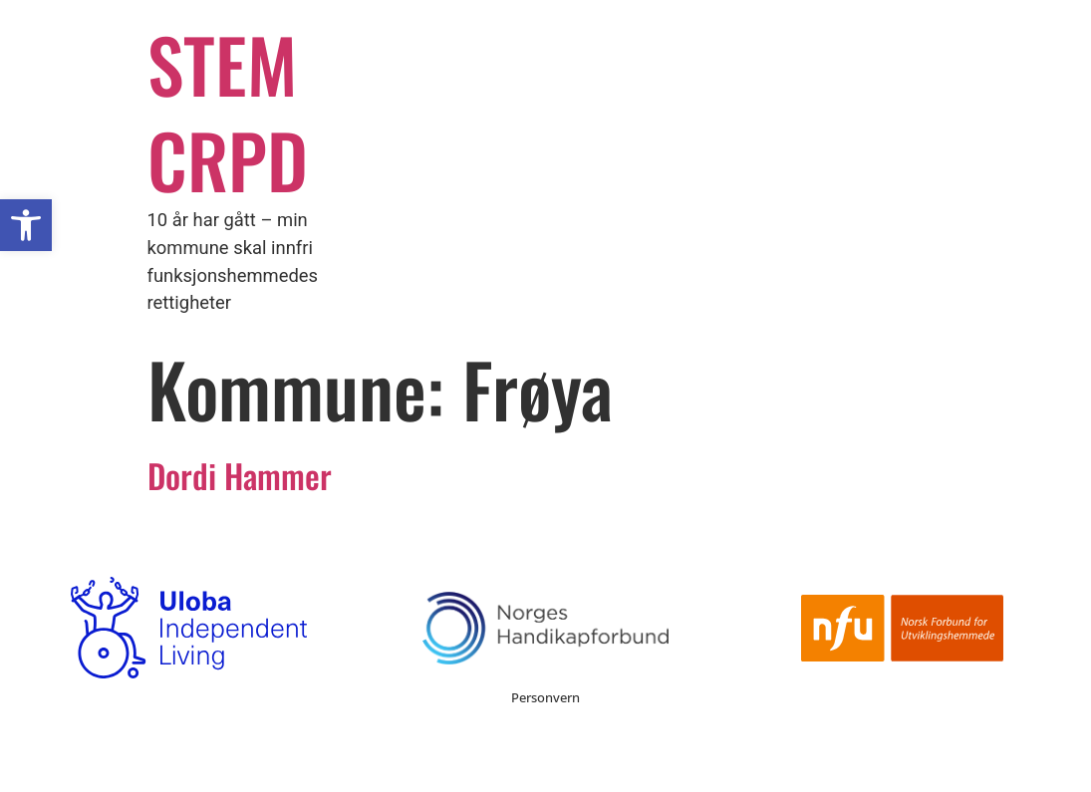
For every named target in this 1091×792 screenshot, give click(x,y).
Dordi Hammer (239, 475)
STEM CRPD (227, 111)
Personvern (545, 697)
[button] (26, 225)
